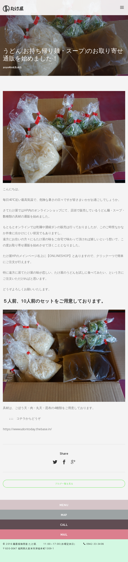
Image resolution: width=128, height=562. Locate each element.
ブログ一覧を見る (64, 484)
